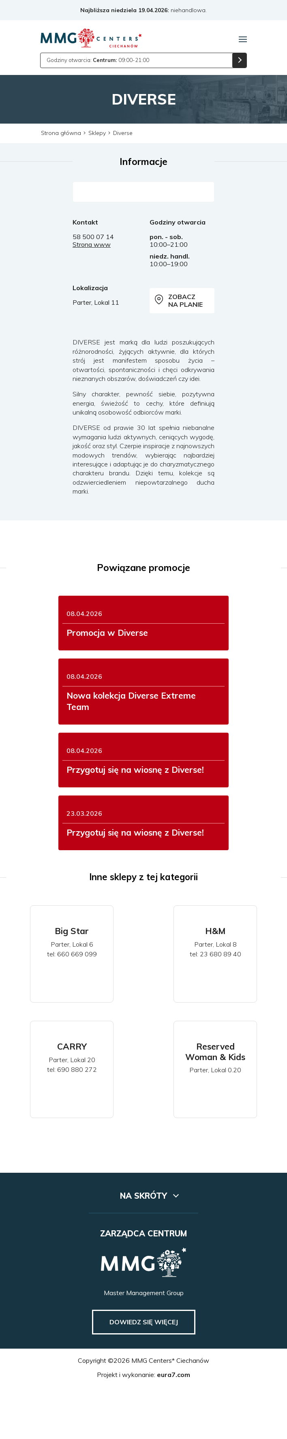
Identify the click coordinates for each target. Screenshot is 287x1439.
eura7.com (173, 1426)
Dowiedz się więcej (143, 1373)
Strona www (92, 244)
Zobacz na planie (180, 300)
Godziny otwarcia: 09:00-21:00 (98, 60)
